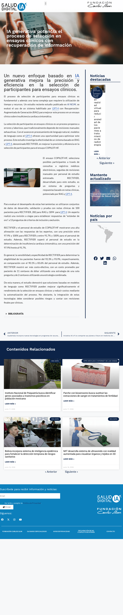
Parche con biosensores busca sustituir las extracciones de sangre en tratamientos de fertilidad (90, 394)
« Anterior (103, 158)
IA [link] (77, 75)
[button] (45, 3)
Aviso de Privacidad (61, 531)
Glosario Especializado (37, 531)
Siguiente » (106, 163)
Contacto (111, 531)
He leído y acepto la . (23, 503)
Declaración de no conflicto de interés (86, 531)
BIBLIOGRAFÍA (16, 313)
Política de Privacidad (32, 503)
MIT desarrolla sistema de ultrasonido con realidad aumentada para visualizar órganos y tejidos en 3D (89, 452)
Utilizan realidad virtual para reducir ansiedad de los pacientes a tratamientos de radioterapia (97, 120)
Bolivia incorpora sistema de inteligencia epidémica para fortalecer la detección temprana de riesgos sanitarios (31, 454)
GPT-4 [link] (55, 108)
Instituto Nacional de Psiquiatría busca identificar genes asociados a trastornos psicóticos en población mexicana (30, 396)
